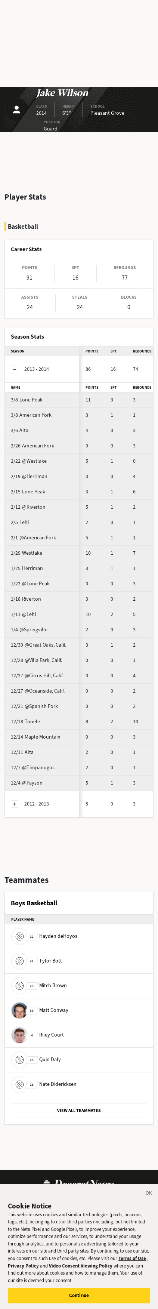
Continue (79, 1301)
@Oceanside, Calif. (38, 690)
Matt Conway (39, 1010)
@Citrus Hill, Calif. (37, 675)
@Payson (27, 782)
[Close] (149, 1200)
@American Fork (33, 537)
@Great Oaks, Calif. (38, 645)
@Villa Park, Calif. (36, 660)
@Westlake (29, 461)
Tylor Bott (36, 960)
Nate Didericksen (44, 1084)
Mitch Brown (39, 985)
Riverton (26, 599)
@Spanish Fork (34, 706)
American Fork (31, 415)
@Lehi (23, 614)
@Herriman (29, 476)
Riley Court (37, 1034)
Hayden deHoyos (44, 936)
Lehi (20, 522)
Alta (19, 430)
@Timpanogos (33, 767)
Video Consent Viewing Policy (80, 1271)
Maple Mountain (36, 736)
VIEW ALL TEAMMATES (79, 1111)
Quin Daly (36, 1059)
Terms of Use (132, 1264)
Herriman (27, 568)
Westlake (26, 553)
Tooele (25, 721)
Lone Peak (27, 399)
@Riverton (28, 507)
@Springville (29, 629)
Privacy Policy (23, 1271)
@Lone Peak (30, 583)
